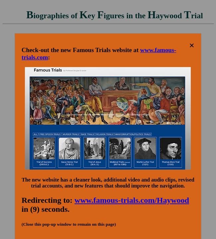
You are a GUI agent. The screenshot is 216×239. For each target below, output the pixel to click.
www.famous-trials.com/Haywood (132, 200)
